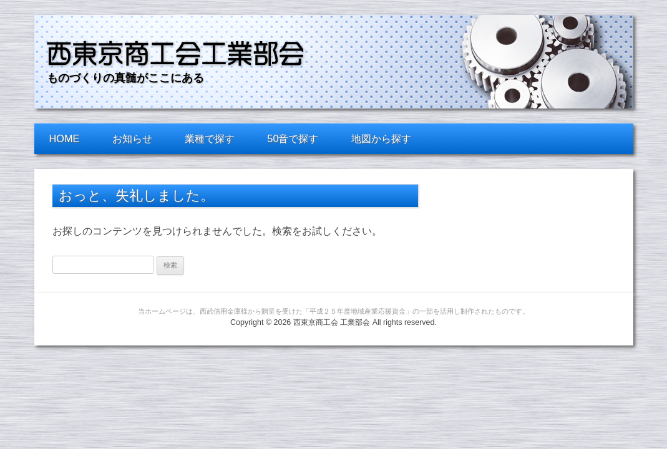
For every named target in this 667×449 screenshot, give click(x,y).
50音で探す (292, 138)
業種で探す (210, 138)
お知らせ (132, 138)
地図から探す (381, 138)
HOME (64, 138)
